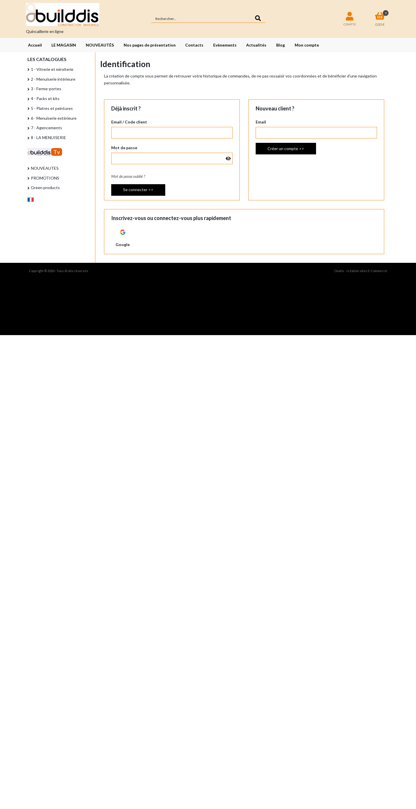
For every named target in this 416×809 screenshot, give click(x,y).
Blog (280, 45)
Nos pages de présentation (150, 45)
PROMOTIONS (45, 178)
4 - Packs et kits (45, 98)
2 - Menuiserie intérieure (53, 79)
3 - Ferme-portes (46, 88)
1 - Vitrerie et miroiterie (52, 69)
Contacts (194, 45)
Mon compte (307, 45)
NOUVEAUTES (45, 168)
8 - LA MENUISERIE (48, 137)
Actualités (256, 45)
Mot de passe (124, 147)
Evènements (225, 45)
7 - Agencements (46, 127)
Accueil (35, 45)
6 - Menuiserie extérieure (54, 118)
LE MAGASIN (63, 45)
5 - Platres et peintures (52, 108)
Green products (45, 187)
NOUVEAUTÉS (100, 45)
